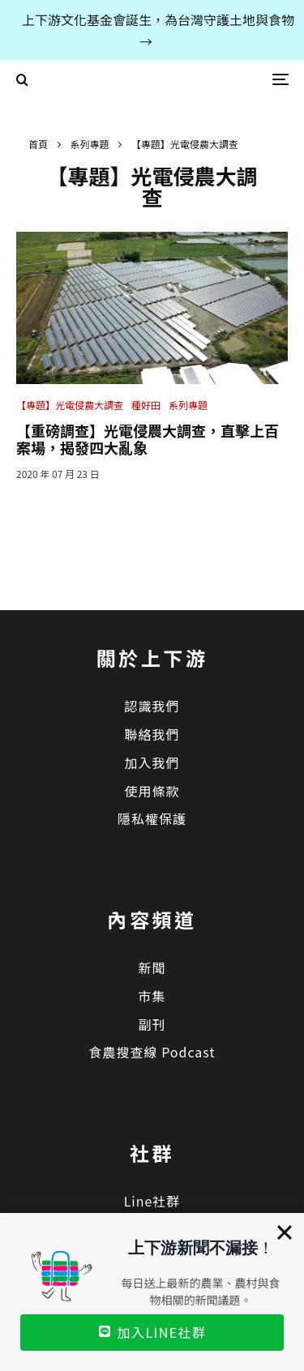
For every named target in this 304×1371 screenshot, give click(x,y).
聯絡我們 (151, 734)
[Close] (284, 1232)
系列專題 (188, 405)
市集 (151, 996)
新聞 (151, 967)
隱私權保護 (152, 818)
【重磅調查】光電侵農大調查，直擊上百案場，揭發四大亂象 (147, 439)
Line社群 (152, 1201)
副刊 (151, 1024)
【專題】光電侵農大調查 (69, 405)
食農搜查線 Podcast (152, 1051)
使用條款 (151, 791)
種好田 (146, 405)
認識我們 (151, 705)
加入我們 (151, 762)
